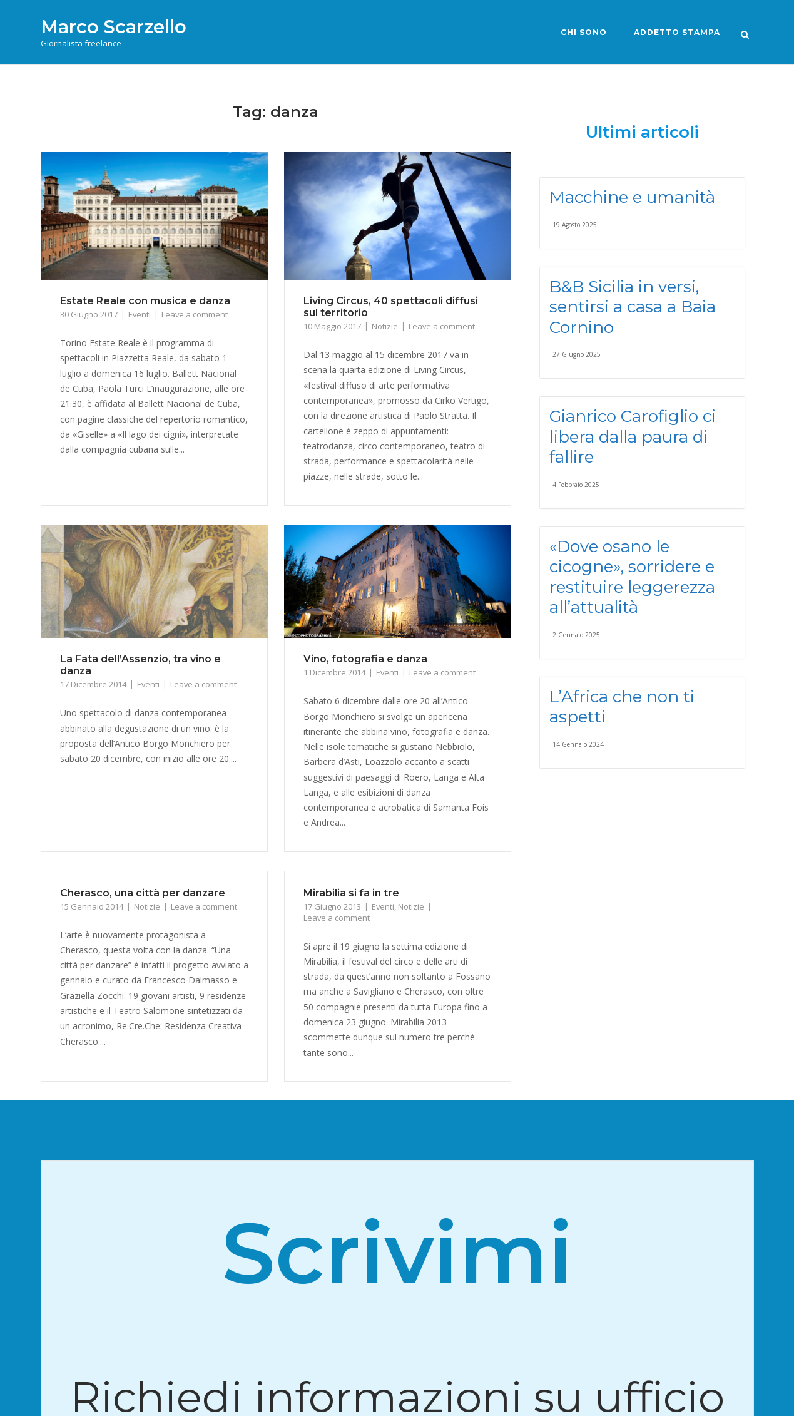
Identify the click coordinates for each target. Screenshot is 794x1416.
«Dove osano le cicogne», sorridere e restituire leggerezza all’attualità (632, 577)
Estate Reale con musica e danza (145, 301)
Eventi (139, 314)
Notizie (385, 326)
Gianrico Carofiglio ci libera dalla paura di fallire (632, 436)
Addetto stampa (674, 32)
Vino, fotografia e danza (365, 659)
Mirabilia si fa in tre (351, 893)
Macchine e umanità (632, 197)
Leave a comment (194, 314)
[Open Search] (748, 33)
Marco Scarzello (113, 27)
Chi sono (581, 32)
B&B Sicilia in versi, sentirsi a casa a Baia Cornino (632, 307)
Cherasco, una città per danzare (142, 893)
